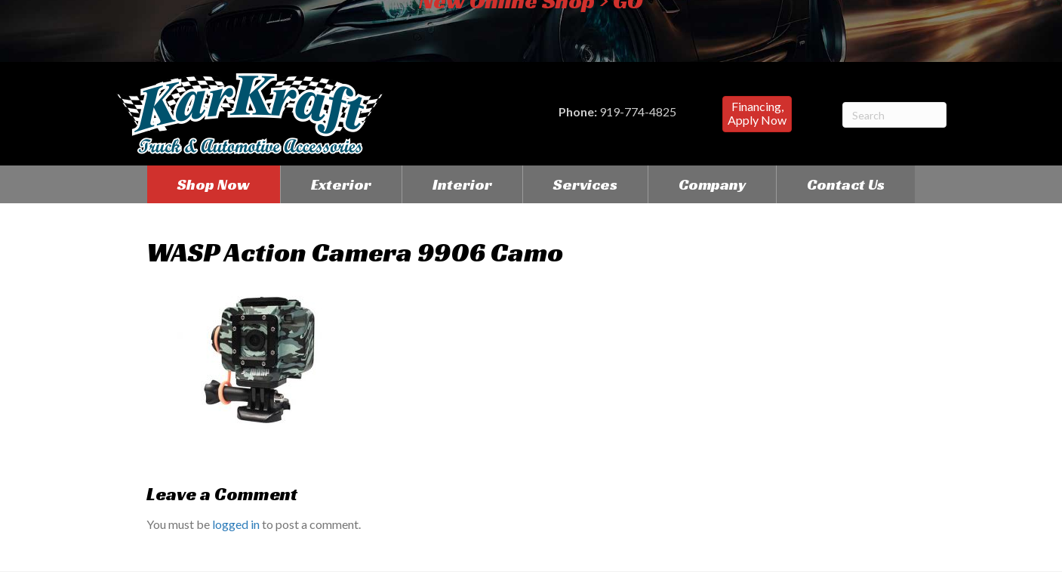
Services (585, 184)
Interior (462, 184)
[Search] (894, 115)
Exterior (341, 184)
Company (712, 184)
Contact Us (846, 184)
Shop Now (213, 184)
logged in (236, 524)
